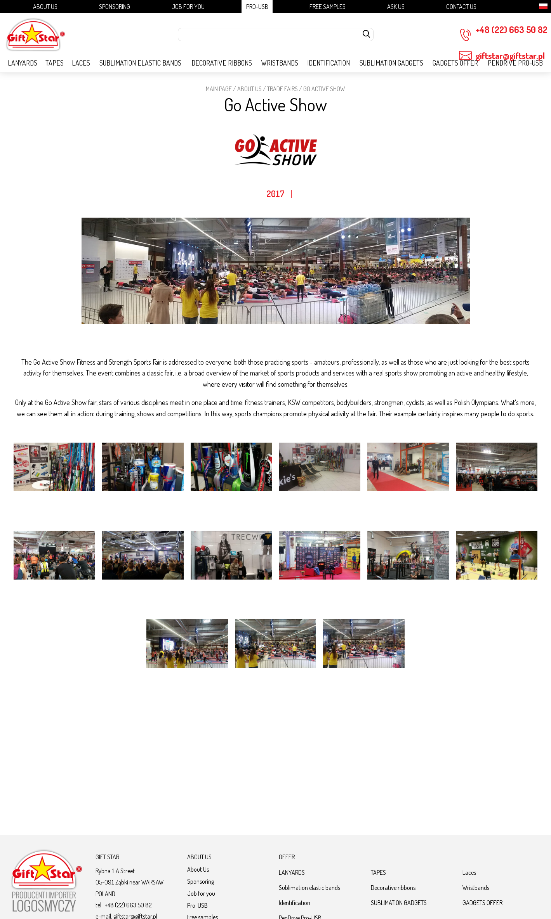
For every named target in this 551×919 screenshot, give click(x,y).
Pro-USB (257, 6)
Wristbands (279, 63)
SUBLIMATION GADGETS (391, 63)
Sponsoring (114, 6)
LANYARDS (22, 63)
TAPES (54, 63)
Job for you (188, 6)
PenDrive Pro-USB (515, 63)
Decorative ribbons (221, 63)
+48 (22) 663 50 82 (503, 32)
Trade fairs (282, 89)
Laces (81, 63)
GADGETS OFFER (455, 63)
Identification (328, 63)
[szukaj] (366, 34)
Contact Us (461, 6)
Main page (219, 89)
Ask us (396, 6)
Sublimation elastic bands (140, 63)
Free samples (327, 6)
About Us (45, 6)
